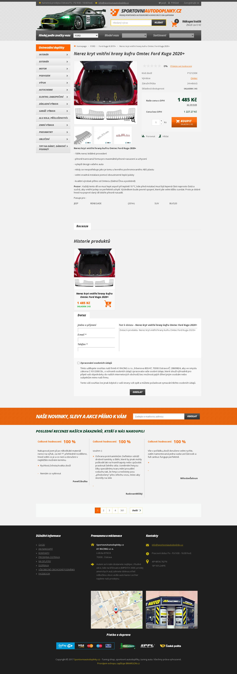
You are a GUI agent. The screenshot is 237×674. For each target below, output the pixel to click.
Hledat (159, 22)
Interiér (44, 54)
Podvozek (44, 75)
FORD (92, 46)
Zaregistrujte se (191, 2)
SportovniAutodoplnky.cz (146, 12)
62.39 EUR (192, 104)
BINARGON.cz (133, 663)
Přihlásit (175, 2)
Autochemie (46, 89)
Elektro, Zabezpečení (51, 96)
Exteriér (44, 61)
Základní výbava (48, 103)
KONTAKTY (44, 553)
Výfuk (42, 82)
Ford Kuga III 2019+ (107, 46)
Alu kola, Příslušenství (52, 117)
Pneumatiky (46, 132)
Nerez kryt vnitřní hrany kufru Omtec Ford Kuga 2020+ (94, 295)
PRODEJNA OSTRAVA (49, 557)
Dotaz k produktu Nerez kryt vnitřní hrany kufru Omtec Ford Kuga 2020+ (158, 339)
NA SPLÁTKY (45, 561)
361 (122, 510)
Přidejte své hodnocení (181, 66)
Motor (43, 68)
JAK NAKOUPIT (46, 548)
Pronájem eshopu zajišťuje (111, 663)
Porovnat (150, 136)
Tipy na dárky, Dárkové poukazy (52, 148)
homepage (82, 46)
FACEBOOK (44, 573)
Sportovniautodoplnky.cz (87, 659)
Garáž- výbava (47, 110)
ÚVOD (42, 544)
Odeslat (192, 416)
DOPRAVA (44, 565)
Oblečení (44, 139)
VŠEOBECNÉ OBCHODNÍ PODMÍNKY (57, 569)
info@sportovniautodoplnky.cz (114, 2)
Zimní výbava (46, 125)
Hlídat (165, 136)
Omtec (194, 78)
